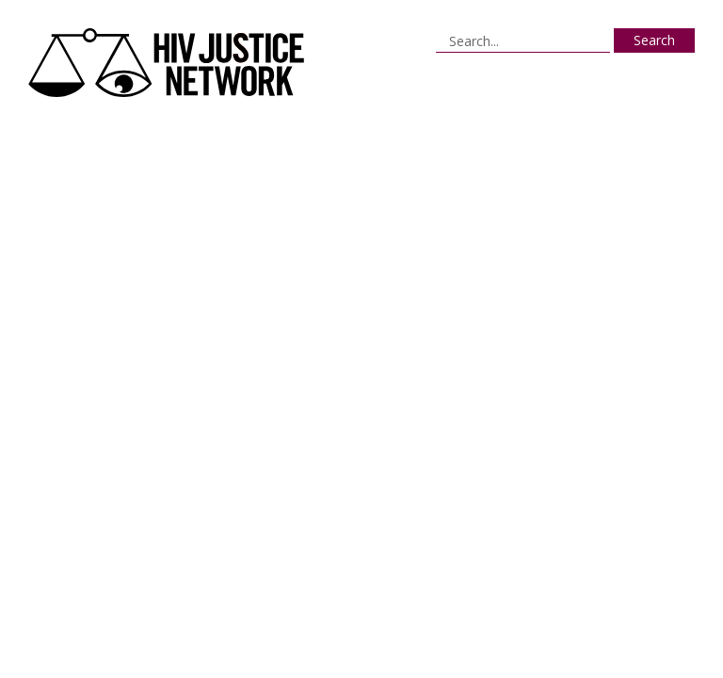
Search (654, 40)
